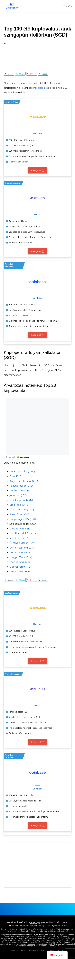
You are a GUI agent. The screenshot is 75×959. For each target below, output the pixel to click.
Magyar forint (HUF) (21, 566)
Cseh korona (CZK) (20, 561)
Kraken (37, 214)
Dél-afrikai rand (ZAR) (22, 547)
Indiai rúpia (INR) (19, 538)
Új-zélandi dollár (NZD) (23, 533)
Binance (37, 133)
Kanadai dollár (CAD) (21, 485)
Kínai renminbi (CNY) (21, 509)
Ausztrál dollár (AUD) (21, 490)
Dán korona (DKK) (19, 552)
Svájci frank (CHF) (19, 514)
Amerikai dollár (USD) (22, 471)
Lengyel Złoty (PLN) (20, 557)
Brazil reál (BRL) (19, 504)
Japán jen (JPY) (18, 495)
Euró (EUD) (15, 476)
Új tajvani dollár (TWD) (22, 542)
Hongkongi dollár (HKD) (23, 519)
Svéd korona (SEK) (20, 528)
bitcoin (42, 87)
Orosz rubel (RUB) (20, 571)
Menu (69, 5)
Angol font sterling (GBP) (23, 481)
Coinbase (37, 297)
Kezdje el (36, 170)
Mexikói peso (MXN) (21, 500)
